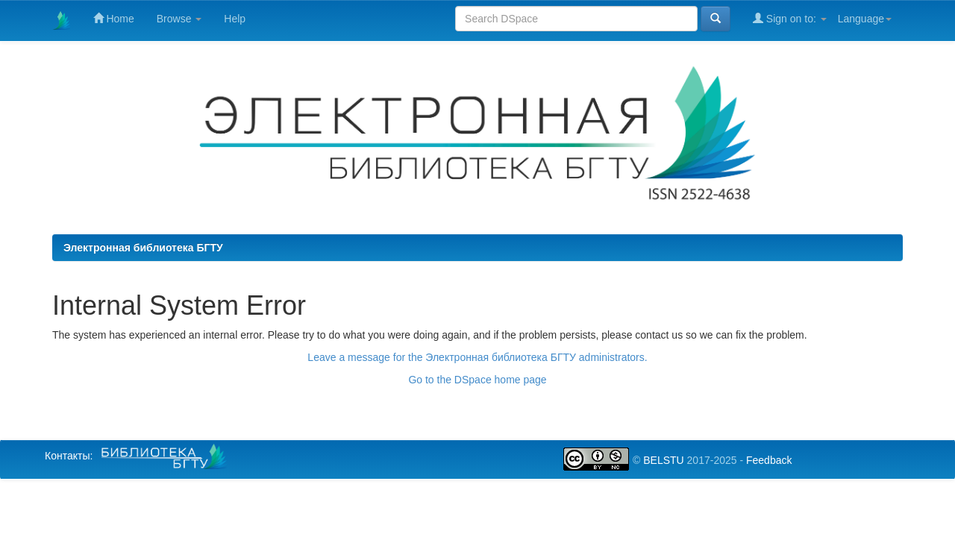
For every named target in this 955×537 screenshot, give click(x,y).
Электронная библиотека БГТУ (143, 248)
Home (113, 18)
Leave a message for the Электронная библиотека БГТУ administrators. (477, 357)
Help (234, 19)
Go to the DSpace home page (477, 380)
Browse (179, 19)
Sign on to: (790, 18)
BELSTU (663, 460)
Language (865, 19)
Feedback (769, 460)
